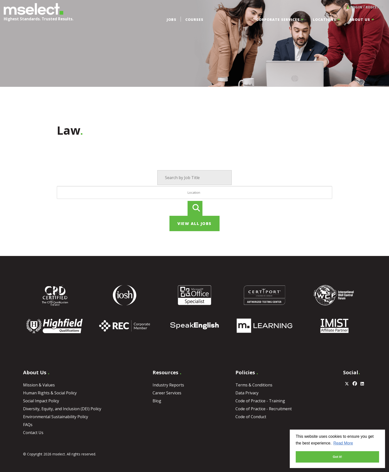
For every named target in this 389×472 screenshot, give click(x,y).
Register (374, 7)
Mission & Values (39, 385)
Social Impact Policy (41, 401)
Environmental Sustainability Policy (55, 416)
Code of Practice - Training (260, 401)
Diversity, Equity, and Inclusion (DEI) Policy (62, 408)
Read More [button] (343, 443)
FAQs (27, 424)
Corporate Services (278, 19)
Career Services (167, 393)
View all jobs (194, 223)
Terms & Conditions (253, 385)
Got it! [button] (337, 457)
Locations (324, 19)
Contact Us (33, 432)
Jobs (171, 19)
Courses (194, 19)
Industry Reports (168, 385)
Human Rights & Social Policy (50, 393)
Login (353, 6)
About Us (359, 19)
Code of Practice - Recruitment (263, 408)
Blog (157, 401)
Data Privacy (247, 393)
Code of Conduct (250, 416)
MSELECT (33, 9)
